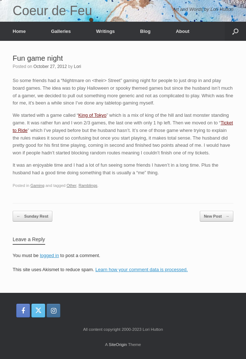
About (183, 31)
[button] (235, 31)
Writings (105, 31)
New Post (216, 216)
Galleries (61, 31)
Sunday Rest (32, 216)
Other (71, 185)
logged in (49, 255)
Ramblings (87, 185)
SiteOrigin (118, 344)
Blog (145, 31)
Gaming (37, 185)
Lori (77, 66)
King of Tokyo (92, 115)
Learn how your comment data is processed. (141, 269)
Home (19, 31)
